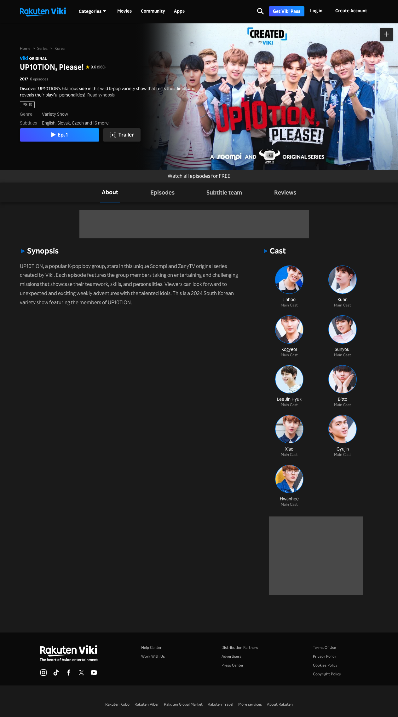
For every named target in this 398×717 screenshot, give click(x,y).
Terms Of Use (324, 647)
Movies (124, 11)
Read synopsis (101, 94)
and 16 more (97, 122)
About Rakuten (280, 704)
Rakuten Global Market (183, 704)
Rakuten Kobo (117, 704)
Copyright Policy (327, 674)
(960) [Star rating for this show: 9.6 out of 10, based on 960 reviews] (101, 67)
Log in (316, 10)
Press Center (233, 665)
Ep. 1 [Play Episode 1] (61, 134)
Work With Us (153, 656)
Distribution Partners (240, 647)
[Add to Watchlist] (386, 34)
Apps (179, 11)
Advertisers (231, 656)
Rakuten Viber (147, 704)
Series (42, 48)
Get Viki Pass (286, 11)
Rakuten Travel (220, 704)
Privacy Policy (324, 656)
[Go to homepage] (43, 11)
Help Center (151, 647)
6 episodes (39, 79)
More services (250, 704)
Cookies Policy (325, 665)
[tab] (110, 192)
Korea (60, 48)
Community (153, 11)
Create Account (351, 10)
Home (25, 48)
